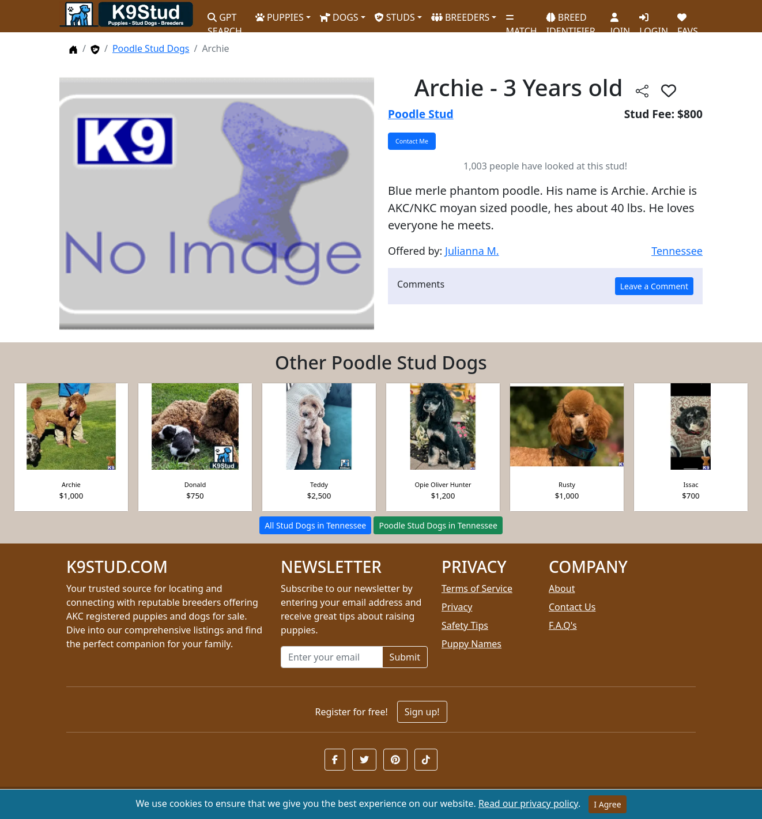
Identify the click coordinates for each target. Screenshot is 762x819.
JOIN (620, 20)
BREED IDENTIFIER (570, 19)
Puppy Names (471, 643)
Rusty (567, 484)
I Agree (607, 804)
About (562, 588)
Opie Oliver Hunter (442, 484)
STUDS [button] (395, 17)
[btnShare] (642, 90)
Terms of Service (477, 588)
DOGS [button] (339, 17)
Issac (691, 484)
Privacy (457, 607)
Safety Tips (465, 625)
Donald (195, 484)
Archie (71, 484)
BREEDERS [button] (460, 17)
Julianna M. (472, 251)
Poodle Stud (421, 114)
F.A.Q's (563, 625)
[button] (335, 760)
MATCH (521, 20)
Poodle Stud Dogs (151, 48)
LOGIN (653, 20)
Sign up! (422, 711)
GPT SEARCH (225, 19)
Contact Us (572, 607)
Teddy (319, 484)
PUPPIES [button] (279, 17)
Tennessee (677, 251)
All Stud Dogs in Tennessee (315, 525)
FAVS (687, 20)
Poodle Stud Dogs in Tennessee (438, 525)
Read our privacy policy (528, 803)
